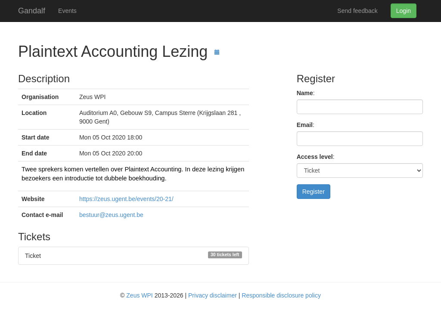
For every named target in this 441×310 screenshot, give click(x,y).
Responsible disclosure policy (281, 295)
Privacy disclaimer (212, 295)
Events (67, 10)
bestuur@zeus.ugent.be (111, 214)
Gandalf (31, 9)
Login (403, 10)
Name (305, 93)
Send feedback (357, 10)
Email (305, 124)
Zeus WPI (139, 295)
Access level (315, 156)
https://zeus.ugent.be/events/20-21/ (126, 198)
